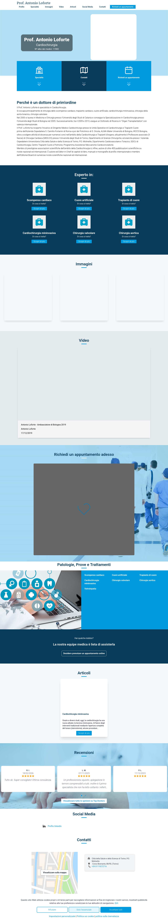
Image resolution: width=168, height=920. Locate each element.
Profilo (21, 7)
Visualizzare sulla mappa (54, 872)
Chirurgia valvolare (121, 580)
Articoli (73, 7)
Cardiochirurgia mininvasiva (91, 582)
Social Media (87, 7)
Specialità (35, 7)
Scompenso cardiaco (94, 575)
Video (61, 7)
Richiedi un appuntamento (123, 7)
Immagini (49, 7)
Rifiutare (52, 909)
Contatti (102, 7)
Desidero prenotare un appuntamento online (84, 653)
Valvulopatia (90, 588)
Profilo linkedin (55, 826)
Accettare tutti (115, 909)
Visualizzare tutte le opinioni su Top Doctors (84, 801)
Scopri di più (39, 208)
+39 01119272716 (99, 866)
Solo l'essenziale (84, 909)
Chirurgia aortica (147, 580)
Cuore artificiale (119, 575)
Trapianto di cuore (147, 575)
